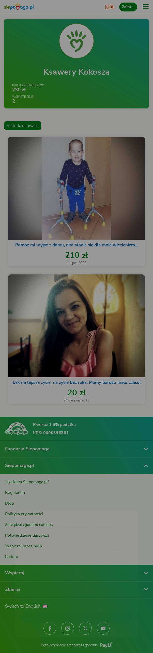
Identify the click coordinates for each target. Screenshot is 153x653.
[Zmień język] (14, 504)
